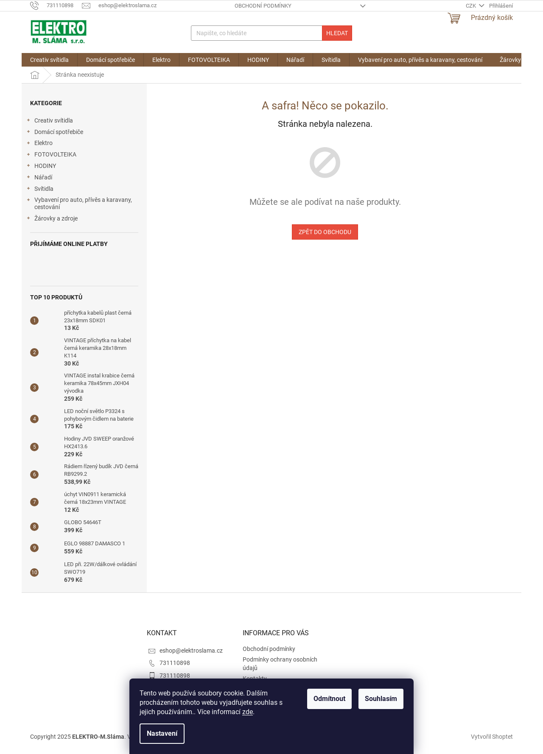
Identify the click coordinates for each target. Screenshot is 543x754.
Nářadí (39, 178)
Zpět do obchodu (325, 232)
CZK (471, 6)
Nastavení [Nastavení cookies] (162, 733)
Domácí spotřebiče (54, 133)
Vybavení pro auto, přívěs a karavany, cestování (79, 203)
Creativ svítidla (49, 121)
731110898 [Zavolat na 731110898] (175, 662)
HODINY (41, 167)
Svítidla (39, 190)
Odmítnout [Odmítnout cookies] (329, 699)
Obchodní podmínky (263, 6)
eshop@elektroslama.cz (191, 650)
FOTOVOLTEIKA (51, 155)
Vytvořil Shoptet (492, 736)
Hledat (337, 33)
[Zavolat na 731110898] (56, 5)
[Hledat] (271, 33)
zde (247, 712)
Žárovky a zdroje (52, 219)
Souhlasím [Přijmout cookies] (381, 699)
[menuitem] (49, 60)
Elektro (39, 144)
